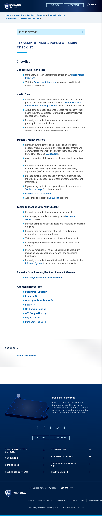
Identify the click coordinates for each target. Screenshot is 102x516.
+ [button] (44, 450)
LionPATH (30, 304)
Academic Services (36, 15)
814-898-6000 (66, 488)
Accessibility (61, 500)
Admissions (12, 465)
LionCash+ (53, 197)
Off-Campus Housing (36, 313)
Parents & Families (26, 355)
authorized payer (34, 189)
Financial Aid (31, 296)
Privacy (31, 500)
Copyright (73, 500)
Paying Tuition (32, 317)
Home (8, 15)
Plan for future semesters (38, 193)
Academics (19, 15)
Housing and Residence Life (39, 300)
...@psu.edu (52, 154)
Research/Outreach (17, 472)
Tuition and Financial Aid (64, 464)
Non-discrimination (45, 500)
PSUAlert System (33, 263)
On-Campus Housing (35, 309)
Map (82, 500)
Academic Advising (56, 15)
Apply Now (74, 5)
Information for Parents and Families (22, 19)
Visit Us (54, 5)
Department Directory (45, 82)
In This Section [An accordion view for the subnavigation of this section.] (51, 32)
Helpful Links (59, 472)
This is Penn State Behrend (16, 450)
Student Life (58, 449)
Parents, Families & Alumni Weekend (43, 277)
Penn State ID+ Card (35, 322)
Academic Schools (62, 456)
